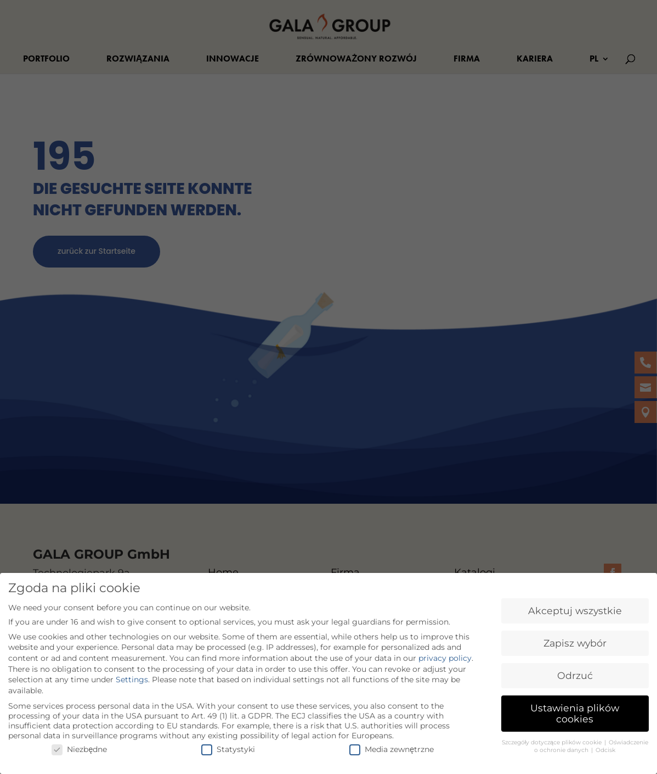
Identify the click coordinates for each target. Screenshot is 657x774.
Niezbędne (79, 745)
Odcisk (605, 746)
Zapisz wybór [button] (575, 639)
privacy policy (445, 654)
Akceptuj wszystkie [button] (575, 606)
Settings (132, 676)
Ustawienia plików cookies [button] (574, 709)
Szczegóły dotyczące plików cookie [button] (552, 738)
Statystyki (228, 745)
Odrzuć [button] (575, 671)
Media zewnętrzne (391, 745)
